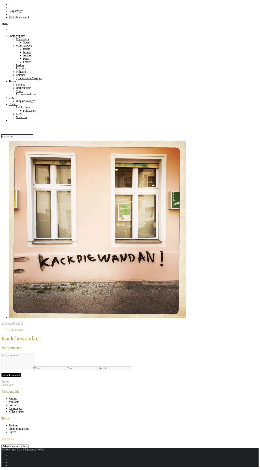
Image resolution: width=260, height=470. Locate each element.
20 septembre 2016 (12, 323)
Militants (21, 71)
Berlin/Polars (23, 87)
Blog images (16, 10)
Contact (13, 104)
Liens (19, 113)
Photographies (17, 35)
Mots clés (21, 117)
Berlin (26, 48)
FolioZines (29, 110)
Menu (4, 23)
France (27, 61)
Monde (27, 52)
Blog (11, 97)
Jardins (20, 65)
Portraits (21, 68)
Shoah (26, 42)
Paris (26, 58)
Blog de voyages (25, 100)
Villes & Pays (24, 45)
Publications (23, 107)
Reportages (22, 39)
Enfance (20, 74)
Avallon (27, 55)
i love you (7, 384)
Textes (12, 81)
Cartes (19, 91)
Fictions (20, 84)
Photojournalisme (26, 94)
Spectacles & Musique (29, 78)
